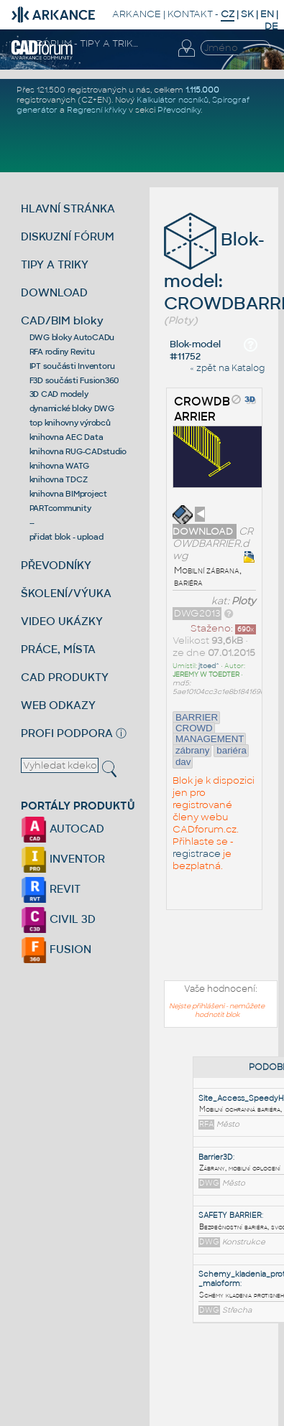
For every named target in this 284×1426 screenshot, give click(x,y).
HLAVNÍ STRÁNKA (68, 208)
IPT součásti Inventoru (72, 366)
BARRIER (196, 717)
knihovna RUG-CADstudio (78, 451)
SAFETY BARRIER (230, 1215)
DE (271, 26)
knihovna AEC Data (66, 437)
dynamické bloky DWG (71, 408)
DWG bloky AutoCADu (72, 337)
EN (267, 14)
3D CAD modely (58, 394)
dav (183, 761)
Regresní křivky (97, 110)
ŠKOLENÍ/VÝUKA (66, 593)
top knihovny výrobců (70, 423)
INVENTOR (63, 859)
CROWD (194, 728)
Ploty (244, 601)
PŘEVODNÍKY (56, 565)
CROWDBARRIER (202, 409)
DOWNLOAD (54, 292)
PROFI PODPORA (67, 733)
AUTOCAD (62, 828)
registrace (197, 854)
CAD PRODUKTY (65, 677)
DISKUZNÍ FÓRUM (67, 236)
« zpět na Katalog (227, 368)
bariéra (231, 750)
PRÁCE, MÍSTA (58, 649)
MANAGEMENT (209, 738)
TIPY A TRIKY (54, 264)
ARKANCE (136, 14)
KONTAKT (190, 14)
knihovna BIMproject (68, 494)
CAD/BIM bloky (62, 320)
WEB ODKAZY (58, 705)
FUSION (56, 949)
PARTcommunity (60, 508)
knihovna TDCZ (58, 479)
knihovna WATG (59, 466)
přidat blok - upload (66, 537)
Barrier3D (215, 1157)
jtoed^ (208, 666)
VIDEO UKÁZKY (62, 621)
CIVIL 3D (58, 919)
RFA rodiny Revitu (62, 352)
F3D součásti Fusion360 (74, 380)
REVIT (51, 889)
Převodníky (179, 110)
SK (247, 14)
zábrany (192, 750)
